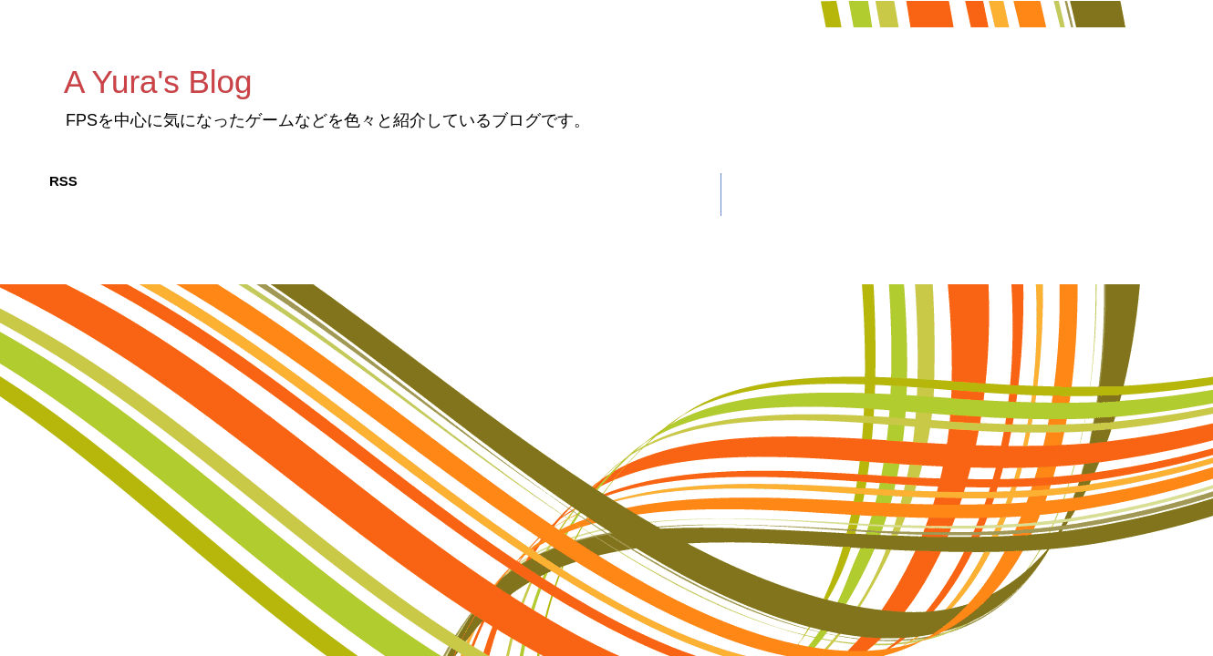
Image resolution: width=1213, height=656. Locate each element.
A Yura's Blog (158, 81)
